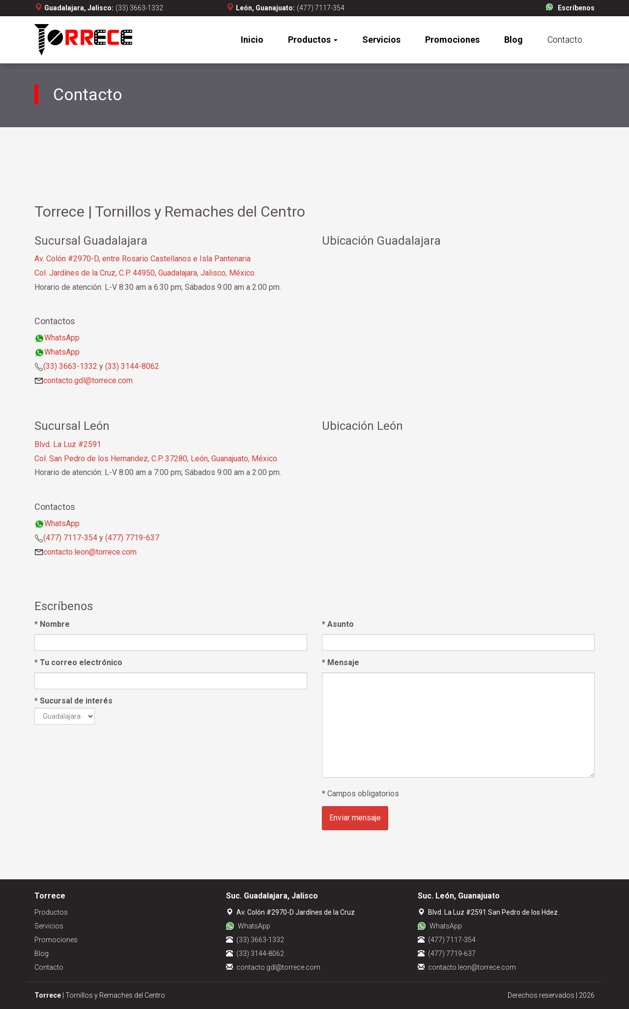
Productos (313, 39)
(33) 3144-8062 (132, 366)
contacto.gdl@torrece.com (88, 380)
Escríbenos (576, 8)
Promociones (452, 39)
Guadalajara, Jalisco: (79, 8)
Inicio (252, 39)
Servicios (381, 39)
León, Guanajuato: (265, 8)
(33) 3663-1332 (139, 8)
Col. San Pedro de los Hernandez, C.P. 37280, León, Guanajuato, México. (156, 458)
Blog (513, 39)
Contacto (564, 39)
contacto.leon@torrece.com (90, 552)
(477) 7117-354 (320, 8)
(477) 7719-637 (132, 537)
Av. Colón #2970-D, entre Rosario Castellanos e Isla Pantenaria (142, 258)
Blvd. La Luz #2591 (67, 444)
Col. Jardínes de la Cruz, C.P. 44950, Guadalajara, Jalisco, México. (145, 273)
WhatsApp (62, 337)
